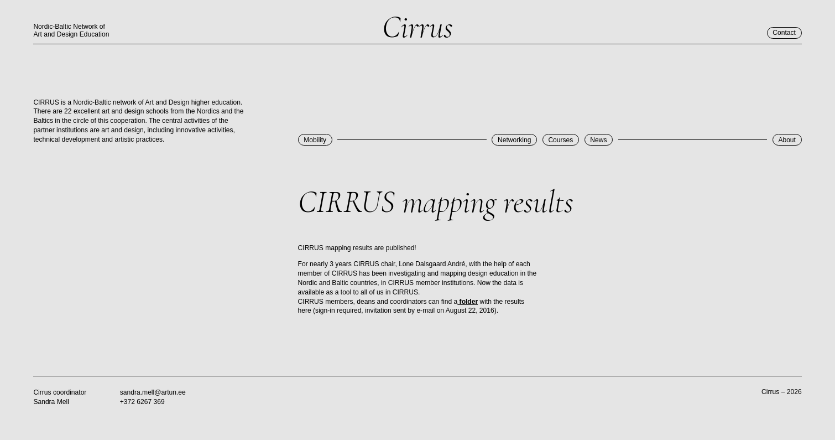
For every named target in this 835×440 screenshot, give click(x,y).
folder (467, 302)
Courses (560, 140)
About (787, 140)
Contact (784, 33)
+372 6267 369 (142, 402)
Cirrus (417, 28)
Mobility (315, 140)
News (598, 140)
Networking (514, 140)
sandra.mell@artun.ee (153, 392)
